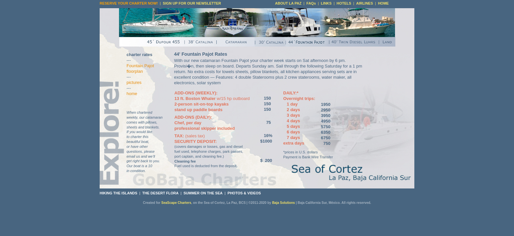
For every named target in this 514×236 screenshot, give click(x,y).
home (132, 93)
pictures (134, 82)
